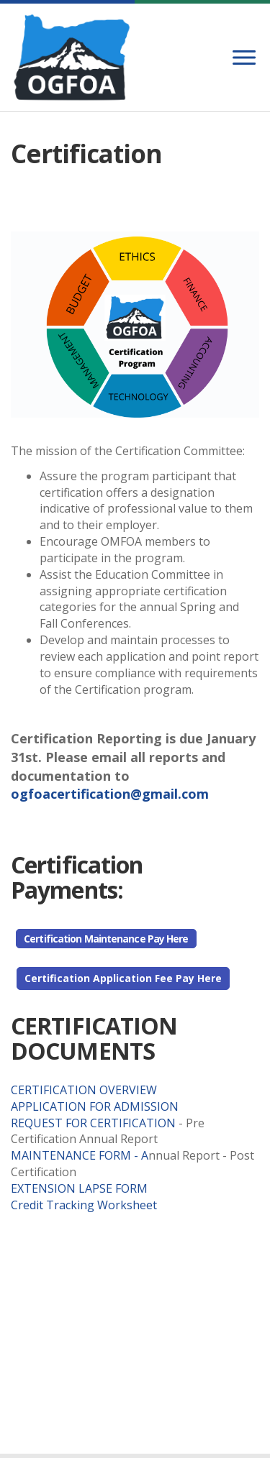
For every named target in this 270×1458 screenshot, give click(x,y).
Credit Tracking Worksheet (85, 1205)
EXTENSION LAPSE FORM (79, 1188)
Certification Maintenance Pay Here (106, 938)
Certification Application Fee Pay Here (123, 978)
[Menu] (244, 58)
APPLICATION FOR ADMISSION (96, 1106)
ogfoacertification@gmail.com (110, 793)
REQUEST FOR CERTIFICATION (95, 1123)
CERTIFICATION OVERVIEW (85, 1090)
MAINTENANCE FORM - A (79, 1155)
